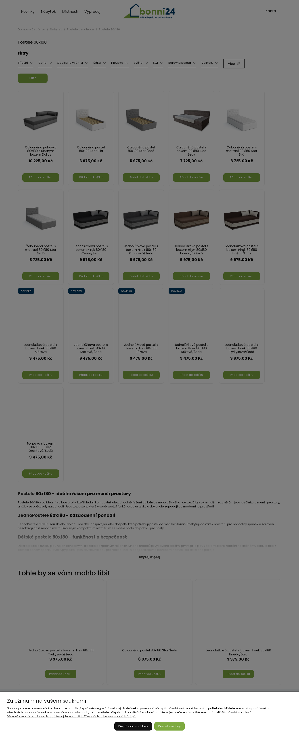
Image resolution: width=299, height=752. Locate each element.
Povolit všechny (169, 726)
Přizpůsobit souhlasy (133, 726)
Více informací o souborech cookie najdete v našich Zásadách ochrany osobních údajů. (71, 716)
